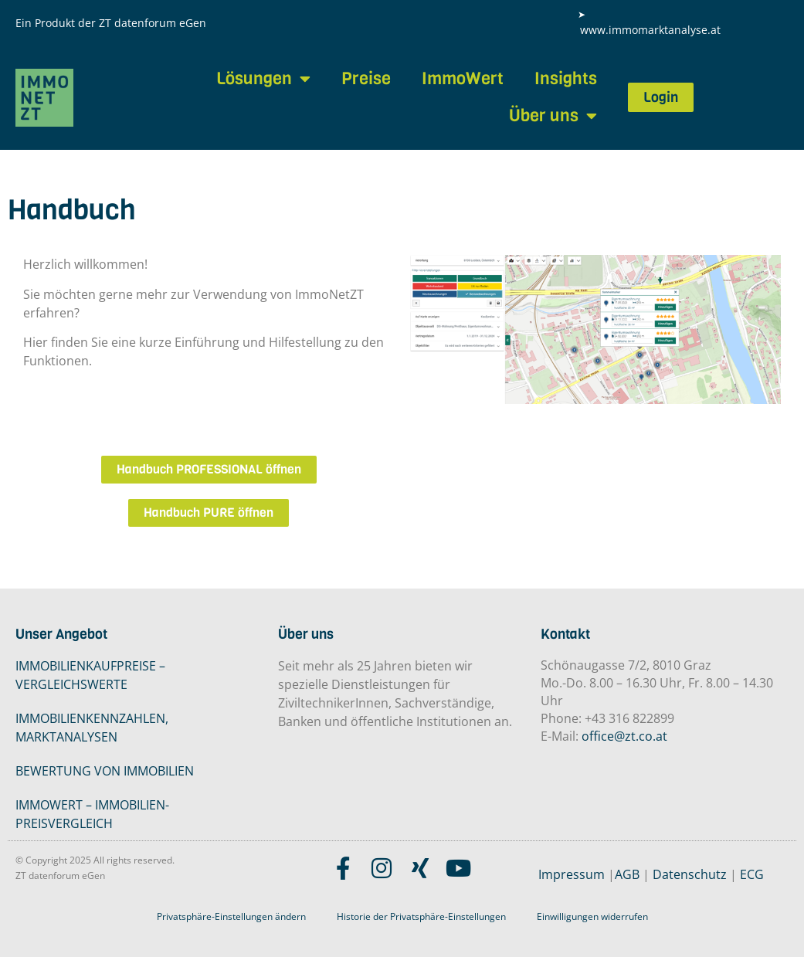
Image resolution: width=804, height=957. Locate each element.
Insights (565, 78)
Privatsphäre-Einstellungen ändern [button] (231, 916)
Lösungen (263, 79)
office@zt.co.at (624, 736)
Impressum (571, 874)
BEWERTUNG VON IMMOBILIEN (104, 770)
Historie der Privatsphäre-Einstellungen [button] (421, 916)
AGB (627, 874)
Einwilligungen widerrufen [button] (592, 916)
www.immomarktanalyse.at (650, 29)
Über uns (553, 116)
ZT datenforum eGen (152, 22)
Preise (366, 78)
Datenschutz (690, 874)
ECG (752, 874)
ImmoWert (463, 78)
